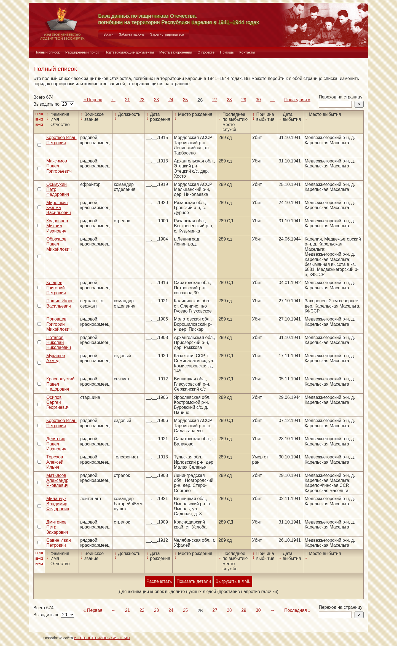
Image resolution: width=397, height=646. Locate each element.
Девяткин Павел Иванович (56, 443)
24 (170, 99)
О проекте (206, 52)
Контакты (247, 52)
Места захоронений (175, 52)
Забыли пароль (131, 34)
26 (200, 100)
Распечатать (159, 581)
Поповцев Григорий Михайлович (59, 324)
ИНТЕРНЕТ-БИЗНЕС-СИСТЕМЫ (102, 638)
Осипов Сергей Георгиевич (57, 402)
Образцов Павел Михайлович (59, 244)
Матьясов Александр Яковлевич (57, 480)
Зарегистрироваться (167, 34)
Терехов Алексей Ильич (54, 462)
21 (127, 99)
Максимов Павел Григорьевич (59, 166)
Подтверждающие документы (129, 52)
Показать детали (193, 581)
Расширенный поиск (82, 52)
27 (214, 99)
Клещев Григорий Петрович (56, 287)
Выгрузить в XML (233, 581)
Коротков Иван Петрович (61, 140)
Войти (108, 34)
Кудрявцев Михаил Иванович (57, 225)
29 (243, 99)
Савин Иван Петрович (58, 543)
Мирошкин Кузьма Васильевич (58, 207)
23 (156, 99)
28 (229, 99)
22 (142, 99)
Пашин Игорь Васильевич (60, 303)
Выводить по (47, 104)
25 (185, 99)
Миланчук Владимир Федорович (57, 503)
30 (258, 99)
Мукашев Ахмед (55, 358)
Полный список (47, 52)
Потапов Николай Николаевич (58, 342)
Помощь (227, 52)
